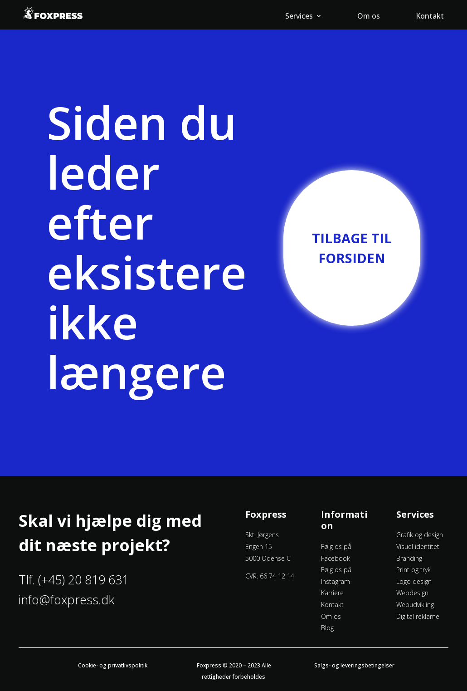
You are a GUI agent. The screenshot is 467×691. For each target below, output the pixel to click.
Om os (368, 17)
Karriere (332, 592)
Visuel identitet (417, 546)
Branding (409, 558)
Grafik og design (419, 534)
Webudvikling (415, 604)
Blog (327, 627)
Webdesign (412, 592)
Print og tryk (413, 569)
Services (299, 17)
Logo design (414, 581)
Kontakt (430, 17)
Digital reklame (417, 616)
